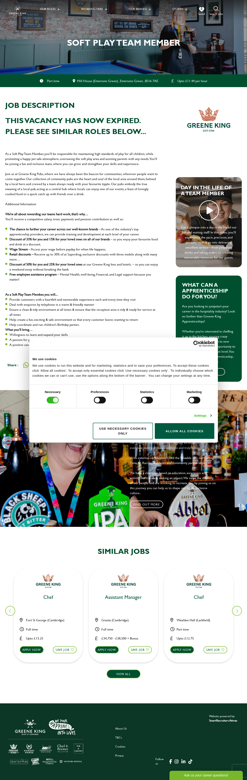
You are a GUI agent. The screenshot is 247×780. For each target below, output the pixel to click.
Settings (200, 415)
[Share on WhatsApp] (26, 365)
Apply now (34, 649)
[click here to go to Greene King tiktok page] (190, 761)
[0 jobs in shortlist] (201, 11)
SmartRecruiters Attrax (223, 720)
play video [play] (209, 210)
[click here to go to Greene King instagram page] (176, 761)
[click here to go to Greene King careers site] (46, 742)
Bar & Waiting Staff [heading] (201, 597)
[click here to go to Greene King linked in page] (183, 761)
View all (123, 674)
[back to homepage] (17, 11)
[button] (216, 11)
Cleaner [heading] (51, 597)
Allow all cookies (184, 431)
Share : (12, 364)
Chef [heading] (126, 597)
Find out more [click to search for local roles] (146, 504)
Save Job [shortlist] (65, 649)
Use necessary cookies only (122, 431)
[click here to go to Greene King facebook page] (171, 761)
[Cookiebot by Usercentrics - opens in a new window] (196, 343)
